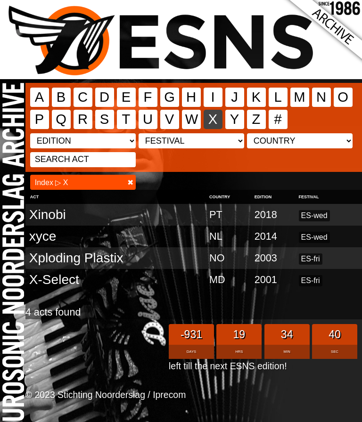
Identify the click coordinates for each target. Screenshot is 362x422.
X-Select (54, 279)
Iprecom (169, 395)
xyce (43, 236)
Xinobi (47, 214)
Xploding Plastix (76, 258)
